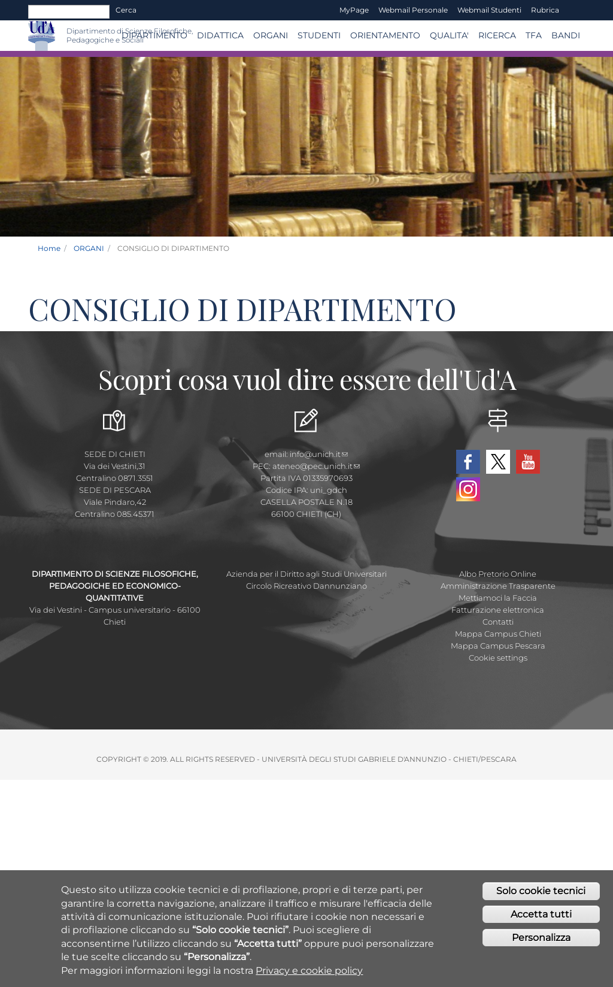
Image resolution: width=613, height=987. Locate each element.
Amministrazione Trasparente (498, 586)
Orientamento (385, 35)
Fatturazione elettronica (497, 609)
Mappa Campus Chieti (498, 633)
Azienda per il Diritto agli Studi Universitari (306, 574)
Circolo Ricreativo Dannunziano (306, 586)
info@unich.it (319, 454)
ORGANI (270, 35)
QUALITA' (449, 35)
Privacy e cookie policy (309, 970)
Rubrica (545, 9)
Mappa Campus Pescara (498, 645)
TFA (534, 35)
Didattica (220, 35)
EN (574, 10)
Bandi (565, 35)
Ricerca (497, 35)
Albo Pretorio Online (497, 574)
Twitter (498, 462)
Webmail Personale (413, 9)
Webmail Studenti (489, 9)
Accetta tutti (541, 915)
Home (49, 248)
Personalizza (541, 938)
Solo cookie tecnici (540, 891)
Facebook (468, 462)
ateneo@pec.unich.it (316, 466)
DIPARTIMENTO (154, 35)
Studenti (319, 35)
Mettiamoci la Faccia (498, 598)
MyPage (354, 9)
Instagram (468, 489)
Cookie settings (498, 657)
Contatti (498, 621)
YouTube (528, 462)
